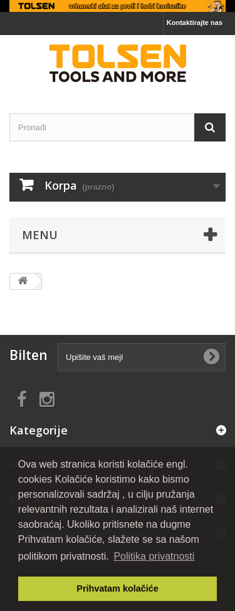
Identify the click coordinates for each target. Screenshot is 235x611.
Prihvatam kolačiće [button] (117, 588)
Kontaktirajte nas (194, 22)
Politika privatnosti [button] (153, 556)
